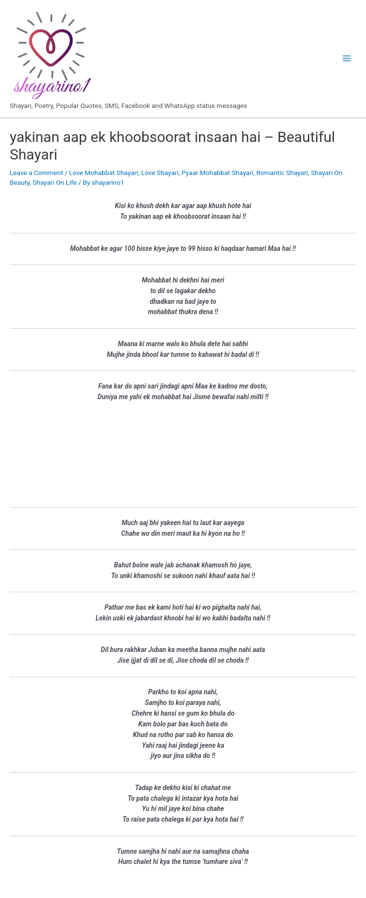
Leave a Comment (36, 172)
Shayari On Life (55, 182)
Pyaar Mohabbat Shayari (217, 172)
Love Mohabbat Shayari (103, 172)
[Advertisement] (183, 454)
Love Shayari (160, 172)
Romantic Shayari (282, 172)
